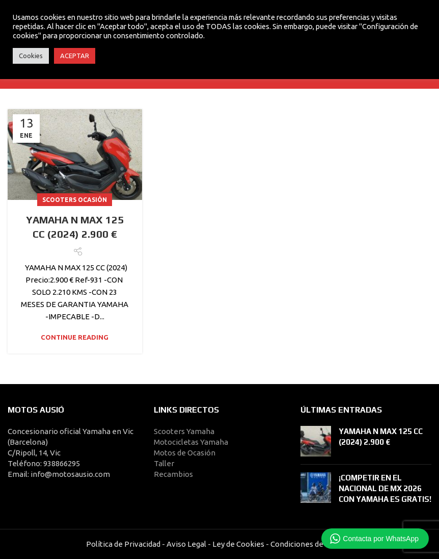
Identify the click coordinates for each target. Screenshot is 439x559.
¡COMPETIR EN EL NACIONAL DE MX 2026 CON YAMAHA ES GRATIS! (385, 488)
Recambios (173, 474)
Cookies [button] (31, 55)
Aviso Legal (186, 544)
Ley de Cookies (238, 544)
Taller (164, 463)
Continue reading (74, 337)
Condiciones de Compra (311, 544)
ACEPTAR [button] (74, 55)
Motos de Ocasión (184, 452)
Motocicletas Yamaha (191, 442)
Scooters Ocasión (74, 199)
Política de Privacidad (123, 544)
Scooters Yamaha (184, 431)
